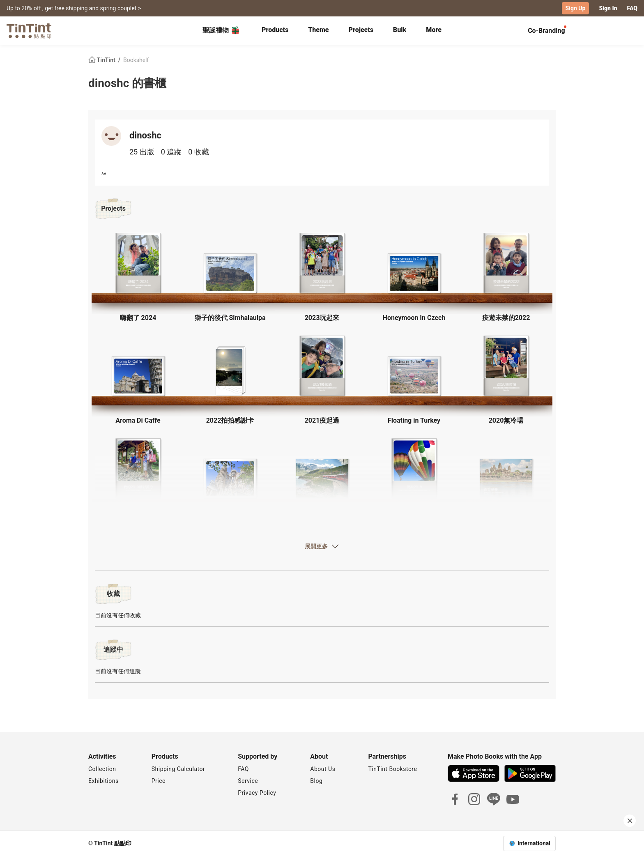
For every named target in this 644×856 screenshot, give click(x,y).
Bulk (400, 30)
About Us (322, 769)
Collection (102, 769)
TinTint (102, 60)
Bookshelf (136, 60)
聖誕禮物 (221, 30)
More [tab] (434, 30)
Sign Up (576, 8)
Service (248, 781)
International (534, 843)
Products (275, 30)
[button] (138, 263)
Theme (318, 30)
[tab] (275, 31)
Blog (316, 781)
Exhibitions (103, 781)
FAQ (632, 8)
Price (159, 781)
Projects (361, 30)
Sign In (608, 8)
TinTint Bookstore (392, 769)
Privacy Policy (257, 792)
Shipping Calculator (178, 769)
